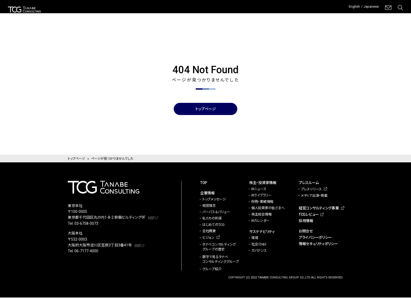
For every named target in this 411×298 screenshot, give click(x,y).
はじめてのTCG (213, 225)
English (349, 7)
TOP (203, 183)
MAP (151, 218)
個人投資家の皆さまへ (267, 208)
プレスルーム (272, 16)
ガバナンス (259, 251)
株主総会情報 (261, 215)
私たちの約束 (212, 219)
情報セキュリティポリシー (318, 244)
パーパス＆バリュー (216, 212)
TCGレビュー (361, 16)
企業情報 (165, 16)
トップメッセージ (214, 200)
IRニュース (258, 189)
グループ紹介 (211, 270)
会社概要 (209, 231)
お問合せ (306, 232)
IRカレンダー (260, 221)
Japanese (369, 7)
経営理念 (209, 206)
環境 (254, 238)
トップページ (205, 109)
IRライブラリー (261, 196)
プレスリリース (311, 190)
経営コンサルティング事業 (313, 16)
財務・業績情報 (262, 202)
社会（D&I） (259, 245)
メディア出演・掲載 (314, 196)
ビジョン (208, 238)
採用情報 (395, 16)
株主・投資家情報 (197, 16)
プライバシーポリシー (315, 238)
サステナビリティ (236, 16)
